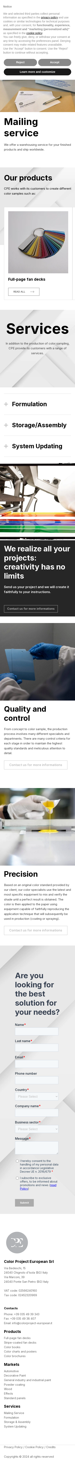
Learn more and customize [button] (37, 71)
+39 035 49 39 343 (26, 1314)
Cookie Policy (34, 1447)
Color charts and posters (20, 1351)
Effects (8, 1393)
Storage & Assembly (17, 1422)
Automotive (11, 1371)
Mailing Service (14, 1413)
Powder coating (14, 1384)
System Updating (15, 1426)
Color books (12, 1347)
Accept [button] (54, 62)
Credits (51, 1447)
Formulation (11, 1417)
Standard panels (15, 1398)
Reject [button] (20, 62)
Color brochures (15, 1356)
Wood (8, 1389)
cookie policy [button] (34, 33)
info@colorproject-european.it (32, 1323)
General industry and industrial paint (27, 1380)
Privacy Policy (13, 1447)
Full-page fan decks (17, 1338)
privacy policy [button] (49, 17)
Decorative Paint (15, 1375)
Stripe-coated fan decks (20, 1342)
